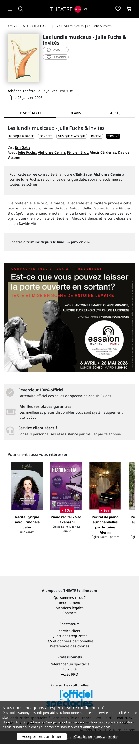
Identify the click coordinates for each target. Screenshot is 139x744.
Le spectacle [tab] (30, 112)
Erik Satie (22, 147)
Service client (69, 630)
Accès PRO (69, 674)
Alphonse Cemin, (52, 152)
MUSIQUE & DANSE (21, 136)
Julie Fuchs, (27, 152)
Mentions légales (70, 607)
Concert (46, 136)
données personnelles (75, 641)
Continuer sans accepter (96, 736)
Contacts (69, 612)
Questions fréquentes (69, 636)
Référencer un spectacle (69, 664)
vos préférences (113, 722)
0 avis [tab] (76, 113)
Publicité (69, 669)
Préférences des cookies (69, 646)
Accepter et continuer (42, 736)
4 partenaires (35, 722)
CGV (49, 641)
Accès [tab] (115, 113)
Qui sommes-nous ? (69, 597)
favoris (56, 57)
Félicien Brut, (78, 152)
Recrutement (69, 602)
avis (53, 50)
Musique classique (71, 136)
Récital (96, 136)
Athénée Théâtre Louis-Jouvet (32, 90)
